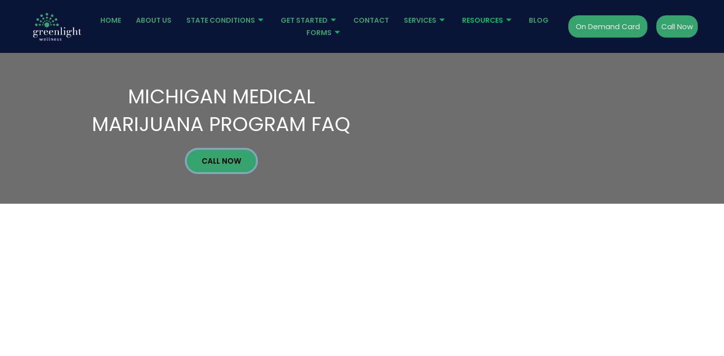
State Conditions (226, 20)
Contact (371, 20)
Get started (310, 20)
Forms (324, 33)
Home (110, 20)
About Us (153, 20)
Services (425, 20)
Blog (539, 20)
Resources (488, 20)
